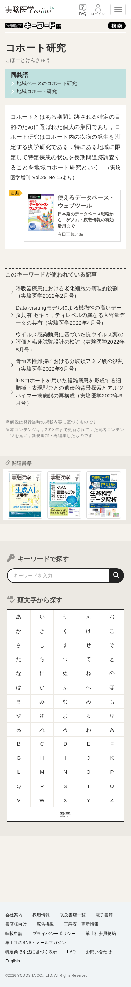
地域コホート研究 (37, 91)
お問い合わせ (99, 951)
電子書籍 (104, 915)
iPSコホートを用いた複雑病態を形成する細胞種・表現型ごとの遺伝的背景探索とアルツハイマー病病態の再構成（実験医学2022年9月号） (69, 392)
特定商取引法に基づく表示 (31, 951)
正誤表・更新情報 (81, 924)
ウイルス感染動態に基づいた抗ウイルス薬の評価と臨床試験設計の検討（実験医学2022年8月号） (70, 342)
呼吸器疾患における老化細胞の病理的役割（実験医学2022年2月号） (67, 292)
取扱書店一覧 (73, 915)
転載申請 (14, 933)
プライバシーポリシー (54, 933)
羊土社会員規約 (101, 933)
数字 (65, 772)
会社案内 (14, 915)
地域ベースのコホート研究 (47, 83)
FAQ (71, 951)
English (12, 961)
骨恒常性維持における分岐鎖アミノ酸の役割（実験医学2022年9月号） (69, 365)
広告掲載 (45, 924)
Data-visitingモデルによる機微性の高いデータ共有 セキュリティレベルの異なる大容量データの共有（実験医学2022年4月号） (70, 315)
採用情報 (41, 915)
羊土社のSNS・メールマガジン (35, 942)
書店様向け (16, 924)
